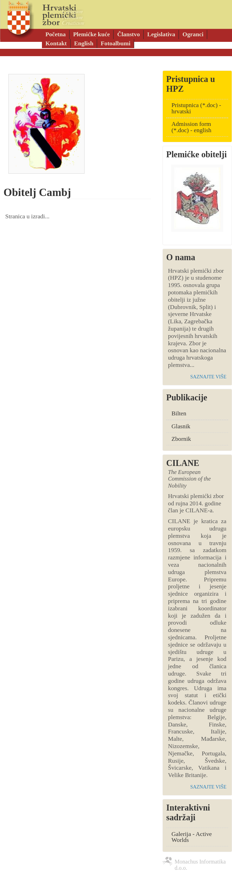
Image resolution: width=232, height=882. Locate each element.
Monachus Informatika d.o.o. (200, 863)
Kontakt (56, 43)
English (83, 43)
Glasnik (181, 426)
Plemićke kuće (91, 34)
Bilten (179, 413)
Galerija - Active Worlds (192, 837)
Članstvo (128, 34)
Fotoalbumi (115, 43)
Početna (55, 34)
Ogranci (192, 34)
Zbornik (181, 439)
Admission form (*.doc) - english (191, 127)
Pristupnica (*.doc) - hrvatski (196, 108)
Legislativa (161, 34)
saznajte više (208, 376)
